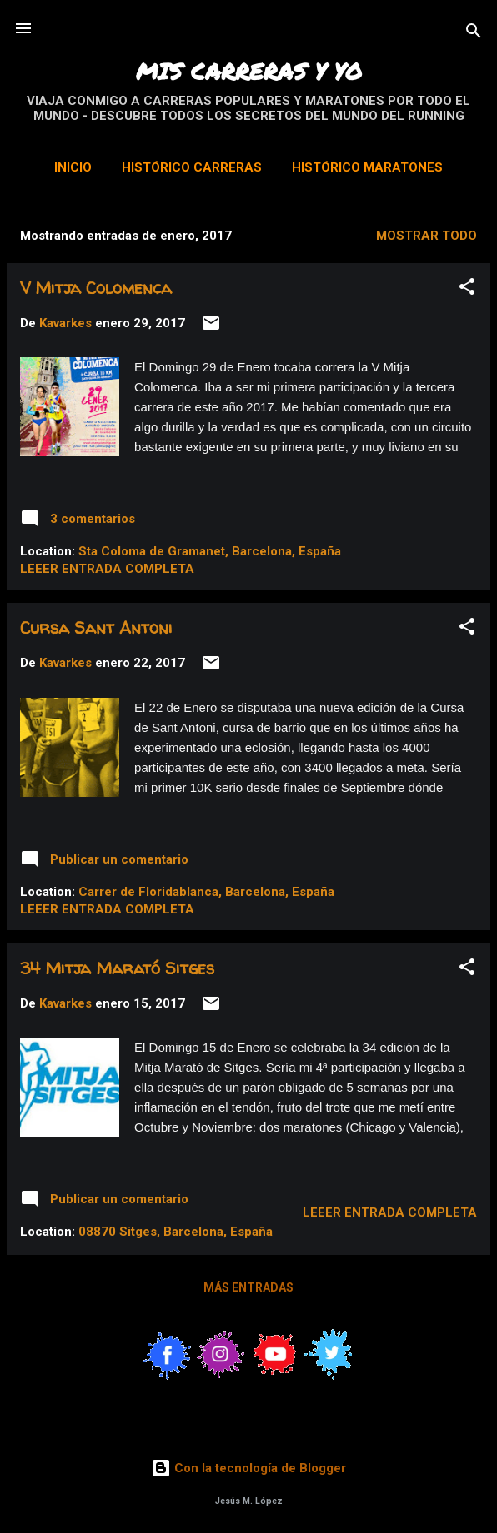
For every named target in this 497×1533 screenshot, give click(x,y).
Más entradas (248, 1287)
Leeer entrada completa (107, 568)
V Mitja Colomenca (96, 287)
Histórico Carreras (192, 167)
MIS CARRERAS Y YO (249, 71)
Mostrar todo (426, 235)
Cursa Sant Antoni (96, 627)
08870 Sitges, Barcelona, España (175, 1231)
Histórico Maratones (367, 167)
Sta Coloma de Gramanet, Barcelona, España (209, 551)
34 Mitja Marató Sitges (117, 968)
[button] (467, 289)
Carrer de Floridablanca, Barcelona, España (206, 891)
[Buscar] (474, 33)
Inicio (73, 167)
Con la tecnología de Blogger (248, 1468)
